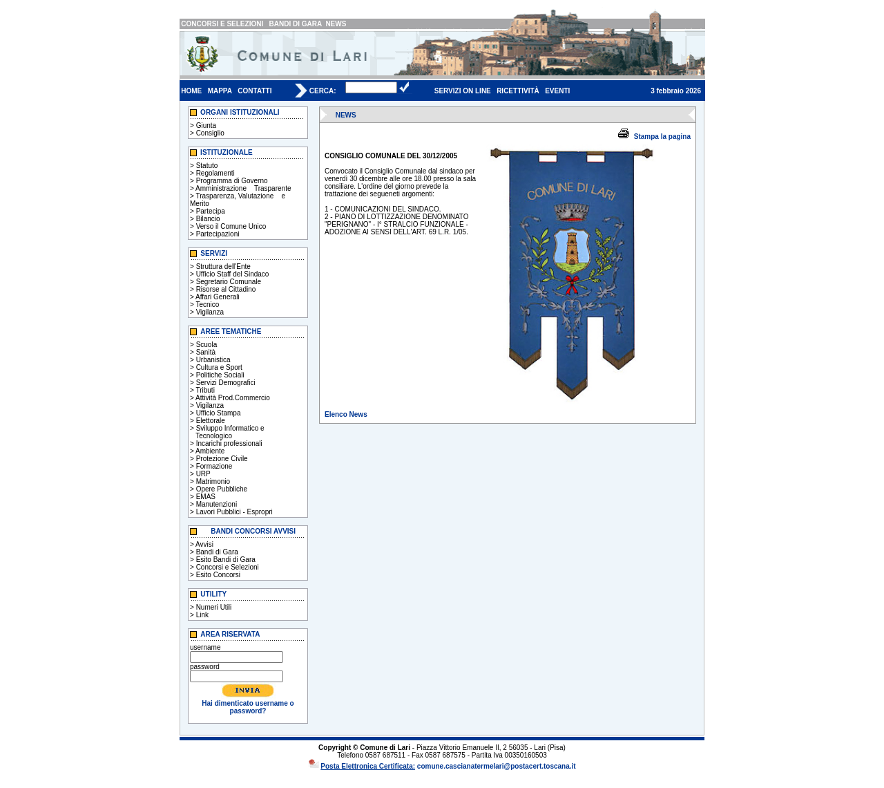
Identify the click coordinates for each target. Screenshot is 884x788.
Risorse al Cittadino (226, 289)
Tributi (204, 390)
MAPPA (220, 91)
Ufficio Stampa (218, 413)
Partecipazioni (218, 234)
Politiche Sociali (220, 375)
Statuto (207, 165)
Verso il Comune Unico (231, 226)
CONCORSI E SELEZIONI (222, 24)
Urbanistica (213, 360)
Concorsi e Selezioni (227, 567)
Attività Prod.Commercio (232, 398)
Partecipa (210, 211)
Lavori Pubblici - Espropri (234, 512)
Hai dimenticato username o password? (248, 707)
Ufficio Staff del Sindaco (232, 274)
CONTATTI (254, 91)
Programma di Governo (232, 181)
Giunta (206, 125)
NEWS (335, 24)
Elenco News (346, 414)
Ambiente (209, 451)
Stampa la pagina (662, 136)
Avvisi (204, 544)
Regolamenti (215, 173)
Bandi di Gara (217, 552)
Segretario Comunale (229, 281)
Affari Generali (217, 297)
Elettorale (210, 420)
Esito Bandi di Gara (226, 559)
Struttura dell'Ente (223, 266)
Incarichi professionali (229, 443)
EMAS (205, 496)
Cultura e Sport (219, 367)
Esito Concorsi (218, 575)
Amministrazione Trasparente (243, 188)
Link (202, 615)
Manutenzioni (216, 504)
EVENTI (557, 91)
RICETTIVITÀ (518, 91)
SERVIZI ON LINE (462, 91)
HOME (191, 91)
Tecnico (207, 304)
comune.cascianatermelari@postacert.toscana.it (496, 766)
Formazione (214, 466)
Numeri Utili (214, 607)
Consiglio (210, 133)
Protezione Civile (222, 458)
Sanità (205, 352)
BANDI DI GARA (295, 24)
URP (203, 474)
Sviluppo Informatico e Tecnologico (227, 432)
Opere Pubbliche (222, 489)
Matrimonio (213, 481)
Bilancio (208, 219)
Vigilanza (210, 312)
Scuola (207, 344)
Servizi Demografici (226, 382)
